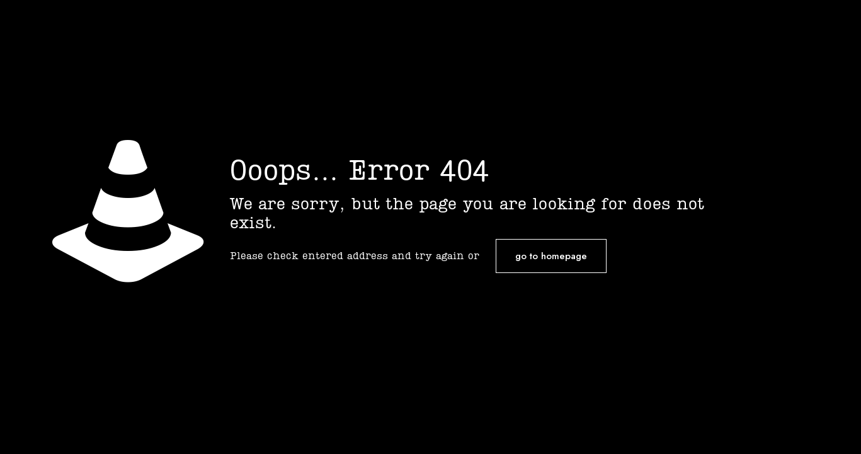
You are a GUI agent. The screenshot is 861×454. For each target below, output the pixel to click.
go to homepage (551, 256)
